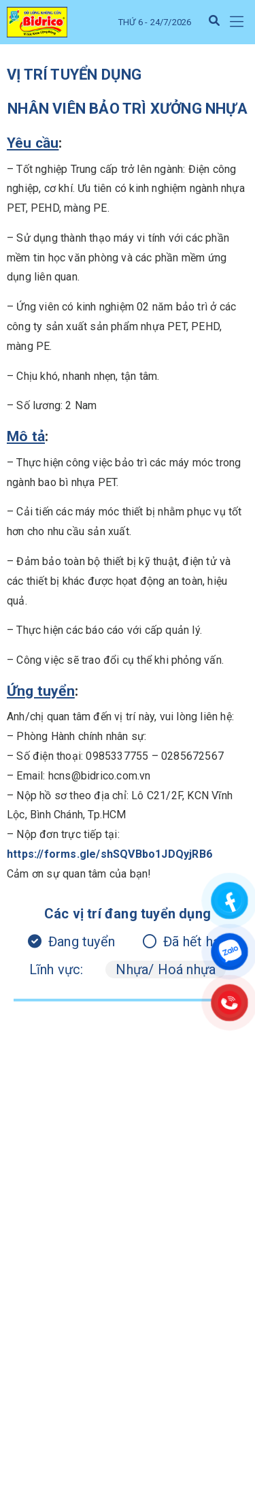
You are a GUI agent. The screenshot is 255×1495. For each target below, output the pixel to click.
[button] (236, 22)
